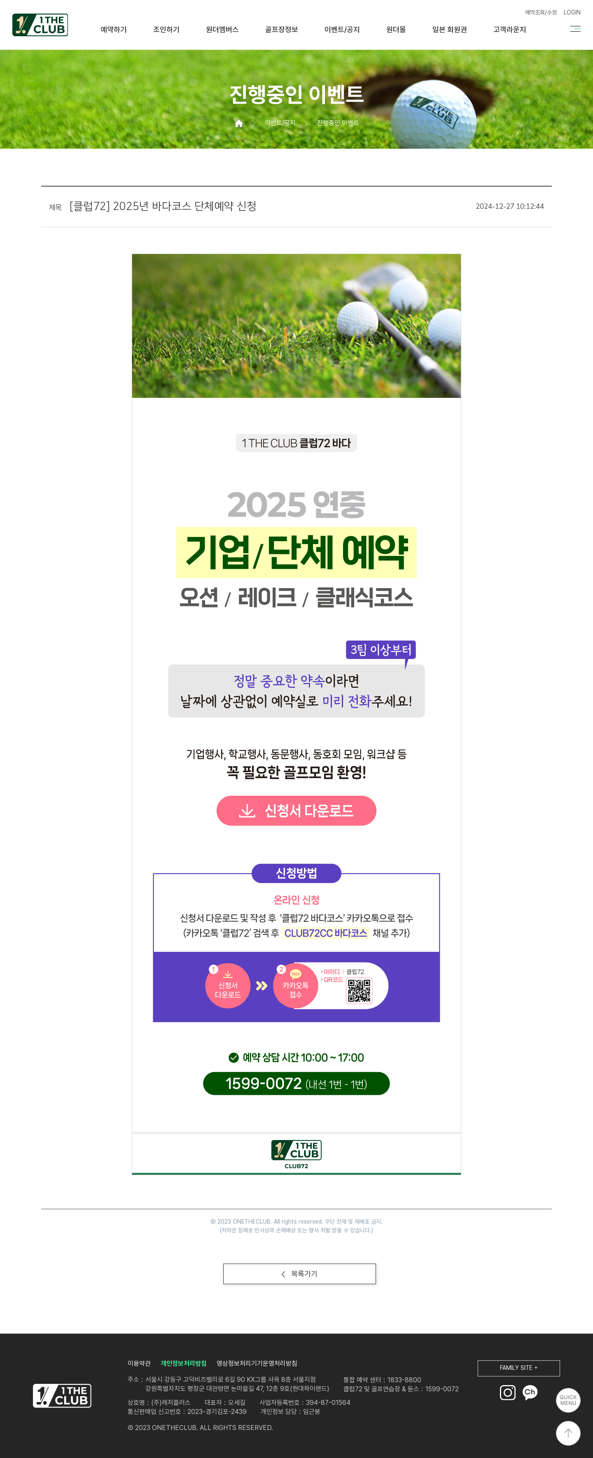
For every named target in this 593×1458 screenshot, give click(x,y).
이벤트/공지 (342, 29)
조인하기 (166, 29)
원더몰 (396, 29)
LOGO (62, 1396)
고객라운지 (509, 29)
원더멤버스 (222, 29)
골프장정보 (281, 29)
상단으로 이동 (568, 1433)
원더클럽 (40, 24)
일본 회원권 (449, 29)
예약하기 (113, 29)
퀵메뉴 (568, 1400)
